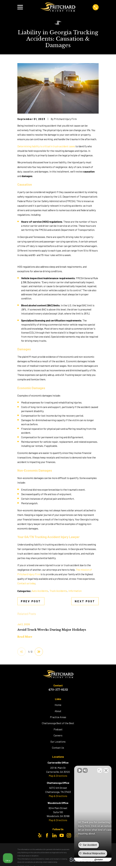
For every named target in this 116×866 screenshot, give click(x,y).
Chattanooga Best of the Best (58, 723)
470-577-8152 (58, 689)
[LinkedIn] (54, 835)
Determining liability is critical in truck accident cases (46, 146)
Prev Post (31, 601)
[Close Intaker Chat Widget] (106, 769)
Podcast (58, 729)
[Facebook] (47, 835)
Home (58, 704)
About (58, 711)
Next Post (85, 601)
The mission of (84, 569)
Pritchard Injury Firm (28, 574)
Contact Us (58, 747)
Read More (24, 636)
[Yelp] (40, 835)
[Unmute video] (62, 769)
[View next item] (39, 652)
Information (75, 590)
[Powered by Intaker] (90, 860)
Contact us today (26, 583)
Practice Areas (58, 717)
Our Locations (58, 741)
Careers (58, 735)
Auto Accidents (40, 590)
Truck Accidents (58, 590)
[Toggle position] (99, 769)
